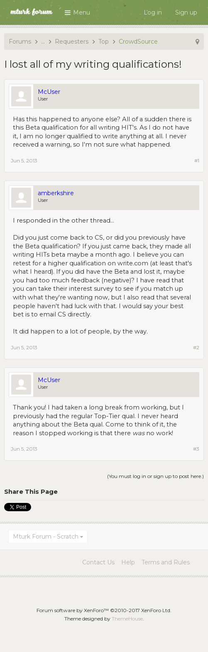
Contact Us (98, 562)
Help (128, 562)
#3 (196, 449)
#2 (196, 347)
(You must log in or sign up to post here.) (155, 476)
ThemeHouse (127, 618)
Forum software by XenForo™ (104, 610)
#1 (196, 160)
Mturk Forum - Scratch (45, 536)
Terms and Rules (166, 562)
